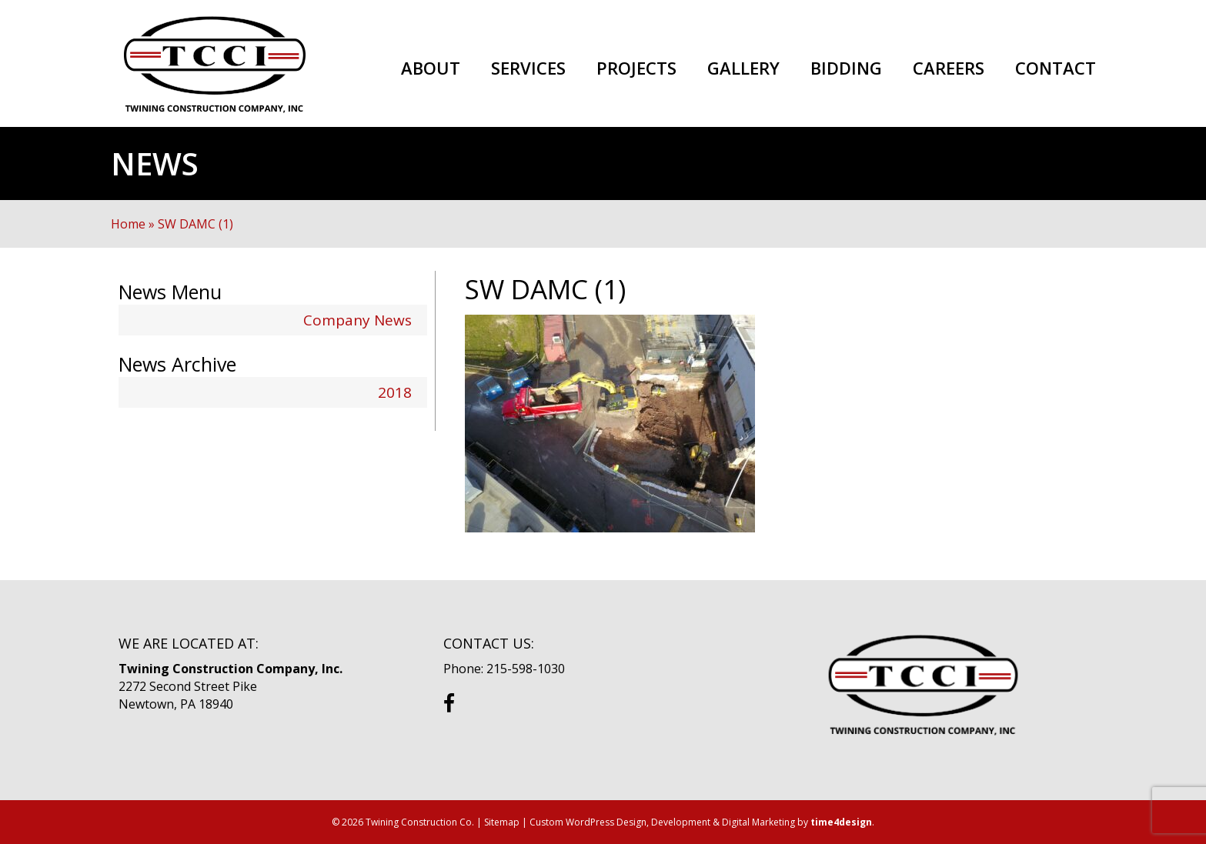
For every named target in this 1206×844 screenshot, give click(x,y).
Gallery (743, 68)
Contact (1055, 68)
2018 (395, 392)
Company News (357, 320)
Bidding (846, 68)
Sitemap (501, 822)
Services (528, 68)
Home (128, 223)
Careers (948, 68)
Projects (636, 68)
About (430, 68)
